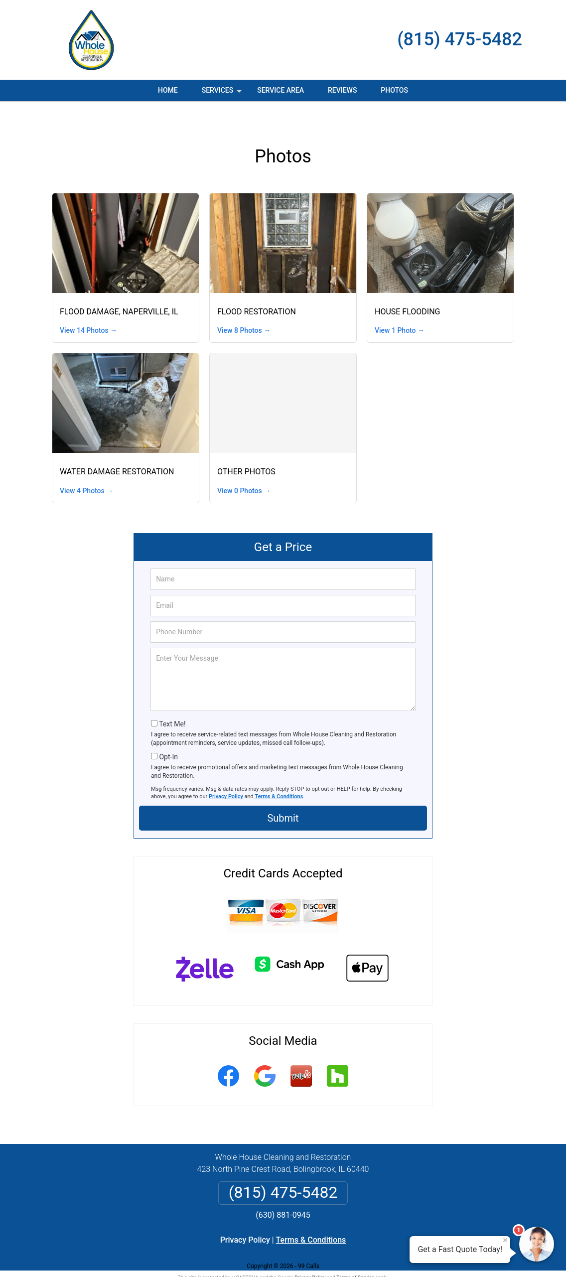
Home (168, 90)
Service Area (280, 90)
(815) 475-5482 (459, 39)
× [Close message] (505, 1240)
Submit (282, 796)
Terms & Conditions (279, 775)
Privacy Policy (226, 775)
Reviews (342, 90)
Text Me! (172, 702)
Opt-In (168, 735)
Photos (394, 90)
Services (223, 93)
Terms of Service (355, 1256)
